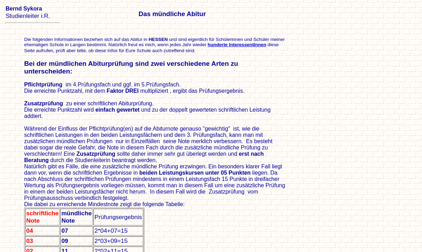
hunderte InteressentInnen (237, 44)
